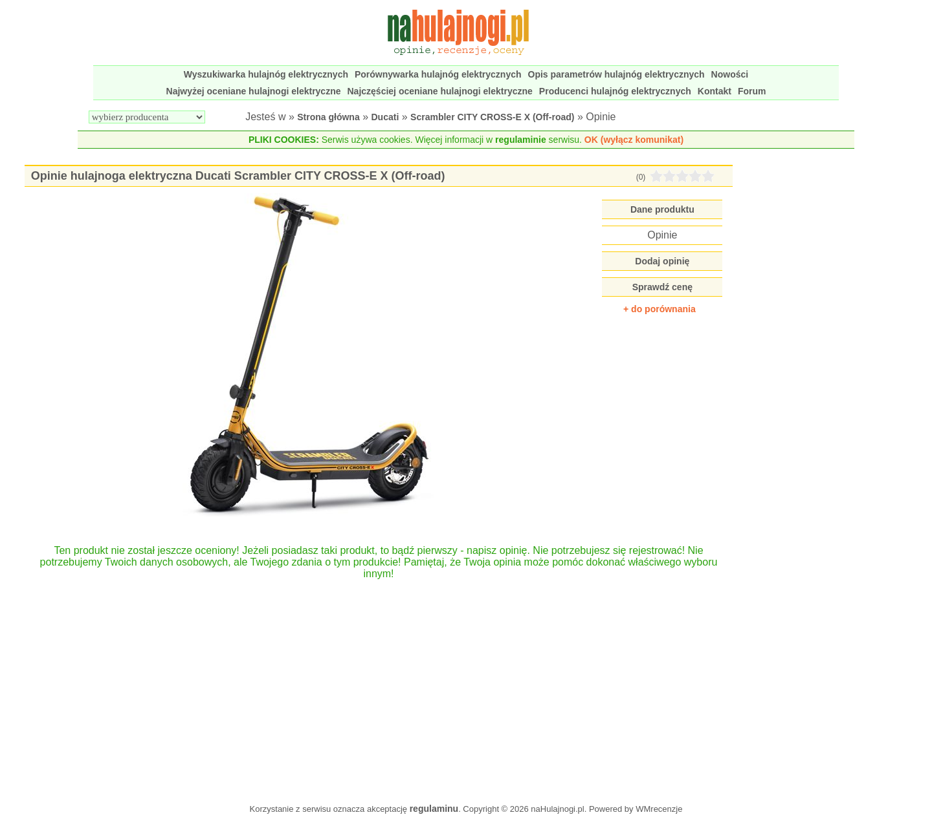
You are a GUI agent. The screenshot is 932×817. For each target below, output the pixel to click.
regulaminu (434, 808)
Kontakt (714, 91)
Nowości (730, 74)
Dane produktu (662, 209)
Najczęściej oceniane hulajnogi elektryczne (440, 91)
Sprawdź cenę (662, 287)
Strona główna (328, 117)
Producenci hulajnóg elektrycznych (615, 91)
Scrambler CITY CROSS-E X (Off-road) (492, 117)
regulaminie (520, 139)
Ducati (385, 117)
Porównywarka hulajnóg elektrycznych (438, 74)
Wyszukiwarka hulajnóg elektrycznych (266, 74)
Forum (752, 91)
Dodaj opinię (662, 261)
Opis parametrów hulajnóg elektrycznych (616, 74)
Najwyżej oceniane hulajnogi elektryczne (253, 91)
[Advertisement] (378, 685)
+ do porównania (659, 309)
